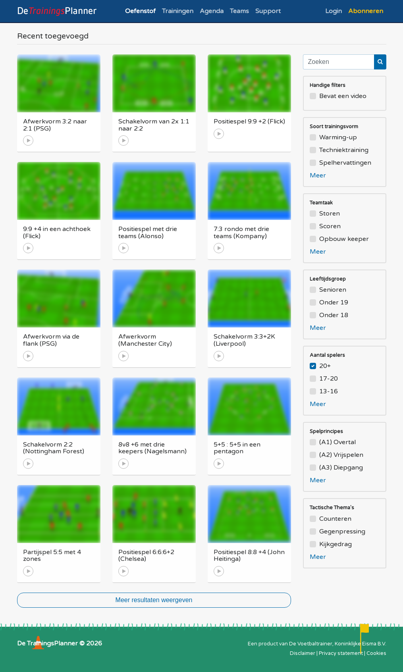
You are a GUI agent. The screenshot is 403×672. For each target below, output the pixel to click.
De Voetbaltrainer (310, 644)
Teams (239, 11)
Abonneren (365, 11)
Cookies (376, 653)
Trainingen (177, 11)
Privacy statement (341, 653)
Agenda (212, 11)
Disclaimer (302, 653)
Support (268, 11)
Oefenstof (140, 11)
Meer (318, 175)
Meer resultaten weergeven (154, 600)
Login (333, 11)
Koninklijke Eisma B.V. (360, 644)
